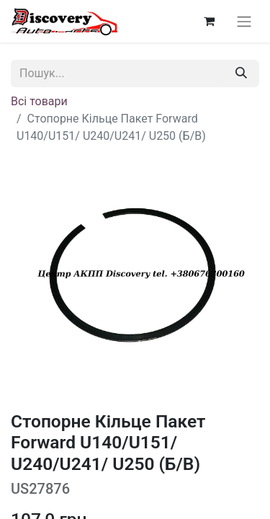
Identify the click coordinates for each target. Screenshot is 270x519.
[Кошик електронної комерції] (208, 20)
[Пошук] (241, 73)
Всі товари (39, 101)
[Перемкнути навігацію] (244, 21)
